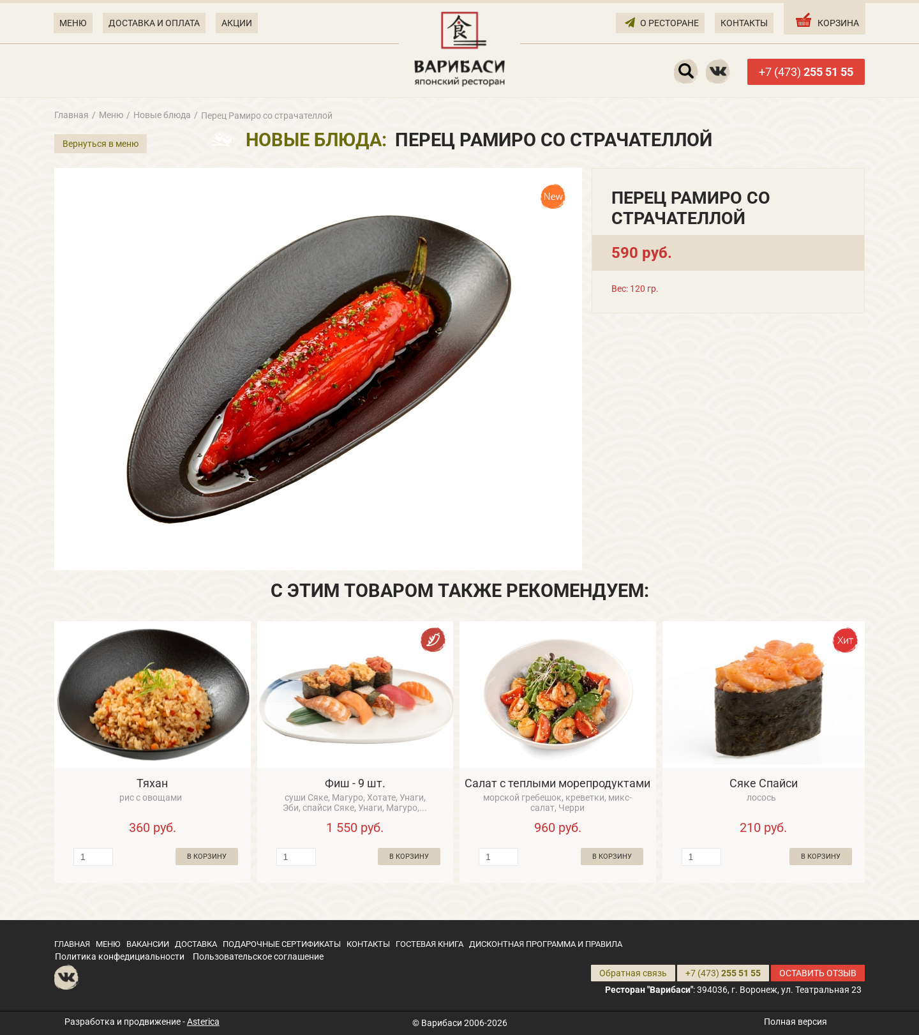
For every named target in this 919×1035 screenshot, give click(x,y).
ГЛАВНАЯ (72, 944)
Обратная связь (633, 973)
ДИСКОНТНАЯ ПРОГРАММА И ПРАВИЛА (545, 944)
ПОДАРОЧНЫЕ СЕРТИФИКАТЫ (282, 944)
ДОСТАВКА (196, 944)
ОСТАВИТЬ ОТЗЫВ (817, 973)
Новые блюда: (316, 140)
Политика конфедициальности (119, 956)
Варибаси (441, 1023)
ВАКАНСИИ (147, 944)
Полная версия (795, 1021)
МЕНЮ (73, 23)
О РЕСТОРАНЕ (662, 22)
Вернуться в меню (100, 144)
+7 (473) (806, 72)
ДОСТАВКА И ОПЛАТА (154, 23)
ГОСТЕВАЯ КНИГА (429, 944)
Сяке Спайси (763, 783)
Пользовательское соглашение (258, 956)
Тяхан (152, 783)
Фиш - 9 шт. (355, 783)
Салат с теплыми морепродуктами (557, 783)
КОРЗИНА (826, 19)
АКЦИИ (236, 23)
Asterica (203, 1021)
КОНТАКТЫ (744, 23)
